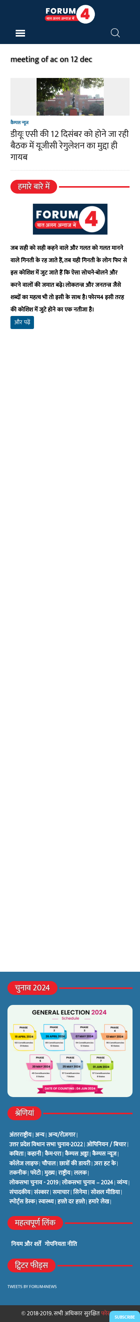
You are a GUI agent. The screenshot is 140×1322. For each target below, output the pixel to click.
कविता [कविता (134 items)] (16, 1154)
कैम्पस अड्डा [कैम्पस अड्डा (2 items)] (76, 1154)
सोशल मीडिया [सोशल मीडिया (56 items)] (105, 1192)
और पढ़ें (22, 322)
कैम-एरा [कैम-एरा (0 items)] (53, 1154)
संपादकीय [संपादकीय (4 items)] (19, 1192)
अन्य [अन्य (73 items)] (39, 1135)
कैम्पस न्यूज (19, 122)
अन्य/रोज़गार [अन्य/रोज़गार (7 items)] (61, 1135)
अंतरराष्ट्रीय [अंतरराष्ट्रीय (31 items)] (20, 1135)
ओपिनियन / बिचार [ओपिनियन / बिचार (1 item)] (106, 1145)
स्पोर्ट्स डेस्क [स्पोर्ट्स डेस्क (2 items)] (22, 1202)
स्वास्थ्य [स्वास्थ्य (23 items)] (46, 1202)
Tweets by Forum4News (32, 1286)
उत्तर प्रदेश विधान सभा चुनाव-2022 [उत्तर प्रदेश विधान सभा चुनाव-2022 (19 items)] (46, 1145)
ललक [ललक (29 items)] (80, 1173)
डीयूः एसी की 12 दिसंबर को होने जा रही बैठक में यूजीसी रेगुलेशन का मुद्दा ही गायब (69, 146)
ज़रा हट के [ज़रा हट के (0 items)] (105, 1164)
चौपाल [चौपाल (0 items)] (49, 1164)
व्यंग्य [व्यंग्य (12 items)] (122, 1183)
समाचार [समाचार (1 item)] (61, 1192)
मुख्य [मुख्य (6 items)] (49, 1173)
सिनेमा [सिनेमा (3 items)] (80, 1192)
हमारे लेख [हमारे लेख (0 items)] (98, 1202)
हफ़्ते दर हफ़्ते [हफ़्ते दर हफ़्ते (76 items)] (71, 1202)
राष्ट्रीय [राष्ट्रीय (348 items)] (64, 1173)
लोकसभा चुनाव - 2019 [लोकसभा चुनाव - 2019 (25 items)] (33, 1183)
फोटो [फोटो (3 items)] (35, 1173)
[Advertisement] (70, 440)
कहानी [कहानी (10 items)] (34, 1154)
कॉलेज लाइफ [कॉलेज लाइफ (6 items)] (23, 1164)
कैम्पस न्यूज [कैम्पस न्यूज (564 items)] (104, 1154)
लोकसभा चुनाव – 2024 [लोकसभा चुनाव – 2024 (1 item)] (87, 1183)
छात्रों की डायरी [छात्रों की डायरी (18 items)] (74, 1164)
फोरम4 (108, 1314)
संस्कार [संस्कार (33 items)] (41, 1192)
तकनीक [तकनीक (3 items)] (18, 1173)
